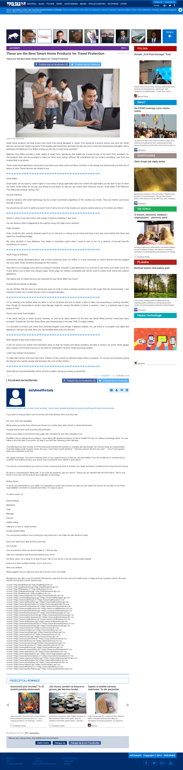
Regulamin (10, 758)
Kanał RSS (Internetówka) (45, 764)
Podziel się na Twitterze (85, 64)
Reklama (38, 761)
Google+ (162, 763)
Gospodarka (71, 4)
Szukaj (156, 5)
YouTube (170, 763)
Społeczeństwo (96, 4)
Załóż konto (43, 743)
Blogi (41, 4)
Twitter (154, 763)
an (7, 173)
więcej (124, 48)
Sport (123, 4)
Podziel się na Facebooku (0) (52, 64)
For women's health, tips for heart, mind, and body (60, 408)
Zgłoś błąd (68, 761)
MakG (172, 755)
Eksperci (31, 4)
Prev (7, 705)
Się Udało (144, 208)
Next (127, 705)
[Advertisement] (91, 24)
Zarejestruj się (170, 2)
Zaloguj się (158, 2)
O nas (37, 758)
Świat (59, 4)
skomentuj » (34, 733)
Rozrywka (113, 4)
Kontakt (67, 764)
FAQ (8, 761)
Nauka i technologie (149, 315)
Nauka (83, 4)
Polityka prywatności (14, 764)
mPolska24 (136, 755)
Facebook (146, 763)
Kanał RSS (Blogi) (71, 758)
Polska (50, 4)
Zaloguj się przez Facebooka (85, 743)
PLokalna (143, 262)
